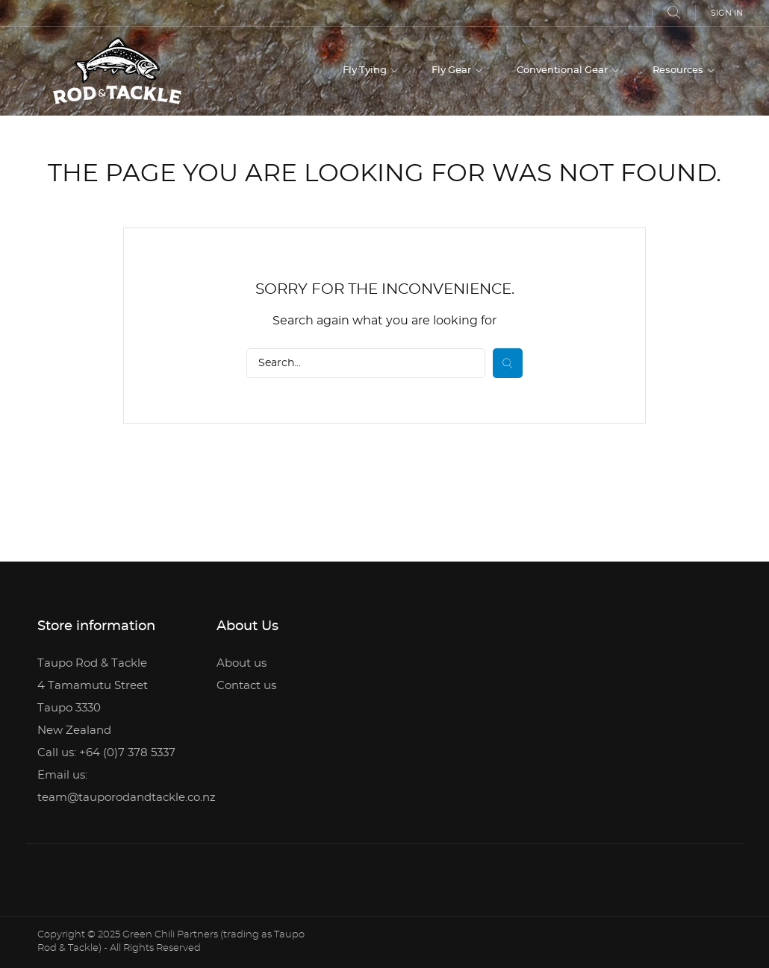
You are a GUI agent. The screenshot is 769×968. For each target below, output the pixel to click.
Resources (679, 70)
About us (242, 663)
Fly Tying (366, 70)
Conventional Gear (563, 70)
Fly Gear (452, 70)
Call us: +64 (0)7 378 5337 (106, 752)
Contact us (246, 685)
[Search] (365, 363)
